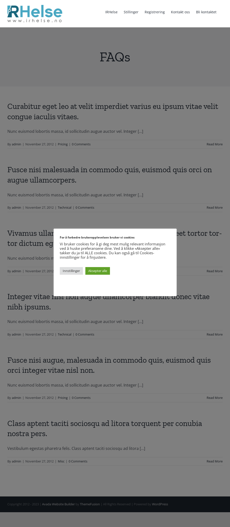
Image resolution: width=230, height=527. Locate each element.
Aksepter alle (97, 271)
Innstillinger (71, 271)
